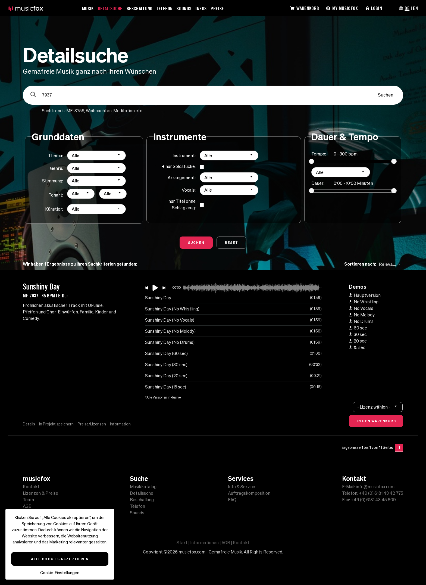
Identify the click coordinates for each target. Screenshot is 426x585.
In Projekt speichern (56, 424)
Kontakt (31, 486)
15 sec (357, 347)
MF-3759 (75, 110)
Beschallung (140, 8)
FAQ (232, 499)
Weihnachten (99, 110)
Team (28, 499)
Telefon (165, 8)
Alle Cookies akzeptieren (60, 559)
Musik (88, 8)
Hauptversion (365, 295)
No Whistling (363, 301)
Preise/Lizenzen (92, 424)
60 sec (358, 327)
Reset (231, 242)
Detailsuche (110, 8)
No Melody (362, 314)
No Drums (361, 321)
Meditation (124, 110)
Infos (200, 8)
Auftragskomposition (249, 493)
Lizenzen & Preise (40, 493)
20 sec (358, 340)
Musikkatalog (143, 486)
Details (29, 424)
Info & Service (241, 486)
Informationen (204, 542)
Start (182, 542)
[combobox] (96, 156)
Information (120, 424)
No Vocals (361, 308)
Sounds (184, 8)
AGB (27, 506)
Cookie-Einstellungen (59, 572)
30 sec (358, 334)
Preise (217, 8)
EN (415, 8)
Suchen (385, 95)
